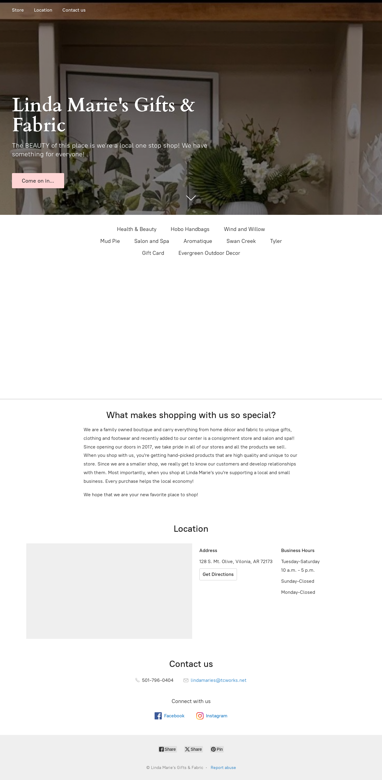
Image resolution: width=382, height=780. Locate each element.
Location (43, 10)
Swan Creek (241, 241)
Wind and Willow (244, 229)
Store (18, 10)
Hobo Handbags (190, 229)
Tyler (276, 241)
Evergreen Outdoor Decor (209, 253)
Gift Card (153, 253)
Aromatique (198, 241)
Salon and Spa (151, 241)
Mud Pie (110, 241)
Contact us (74, 10)
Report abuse (223, 767)
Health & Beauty (136, 229)
